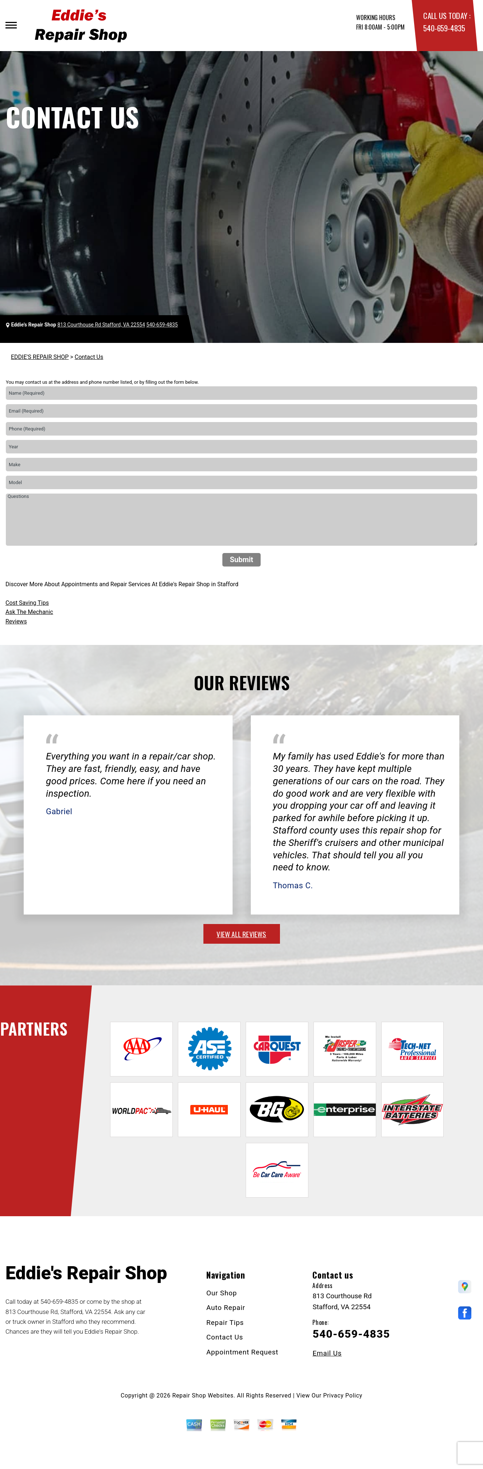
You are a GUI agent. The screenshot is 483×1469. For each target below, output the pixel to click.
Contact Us (89, 356)
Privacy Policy (342, 1395)
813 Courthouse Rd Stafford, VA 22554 (101, 325)
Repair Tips (225, 1322)
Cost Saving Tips (27, 602)
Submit (241, 559)
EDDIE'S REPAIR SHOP (40, 356)
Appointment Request (242, 1352)
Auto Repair (225, 1307)
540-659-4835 (444, 28)
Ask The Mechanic (29, 611)
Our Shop (221, 1293)
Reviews (16, 621)
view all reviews (241, 934)
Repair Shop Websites (203, 1395)
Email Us (327, 1353)
